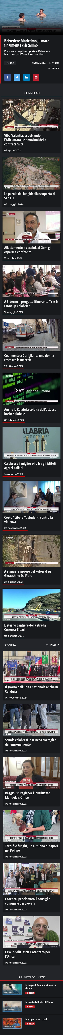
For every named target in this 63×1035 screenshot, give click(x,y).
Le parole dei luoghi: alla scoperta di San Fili (29, 195)
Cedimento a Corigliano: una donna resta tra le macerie (29, 357)
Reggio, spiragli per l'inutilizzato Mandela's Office (27, 795)
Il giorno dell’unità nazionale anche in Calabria (31, 689)
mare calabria (39, 62)
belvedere (54, 62)
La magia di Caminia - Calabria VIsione (40, 986)
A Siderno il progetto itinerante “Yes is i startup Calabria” (31, 303)
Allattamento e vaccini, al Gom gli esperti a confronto (27, 249)
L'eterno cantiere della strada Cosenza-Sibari (25, 627)
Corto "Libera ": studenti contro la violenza (28, 519)
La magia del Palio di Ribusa (39, 1002)
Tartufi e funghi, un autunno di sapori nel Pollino (31, 848)
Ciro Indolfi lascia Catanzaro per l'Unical (27, 954)
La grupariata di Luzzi (36, 1019)
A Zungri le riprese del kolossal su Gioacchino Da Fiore (27, 573)
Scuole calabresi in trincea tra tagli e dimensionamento (30, 742)
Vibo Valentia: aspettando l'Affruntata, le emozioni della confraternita (25, 139)
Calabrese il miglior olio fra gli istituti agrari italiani (30, 465)
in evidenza (53, 68)
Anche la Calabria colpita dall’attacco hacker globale (30, 411)
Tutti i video (52, 644)
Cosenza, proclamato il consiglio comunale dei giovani (27, 901)
